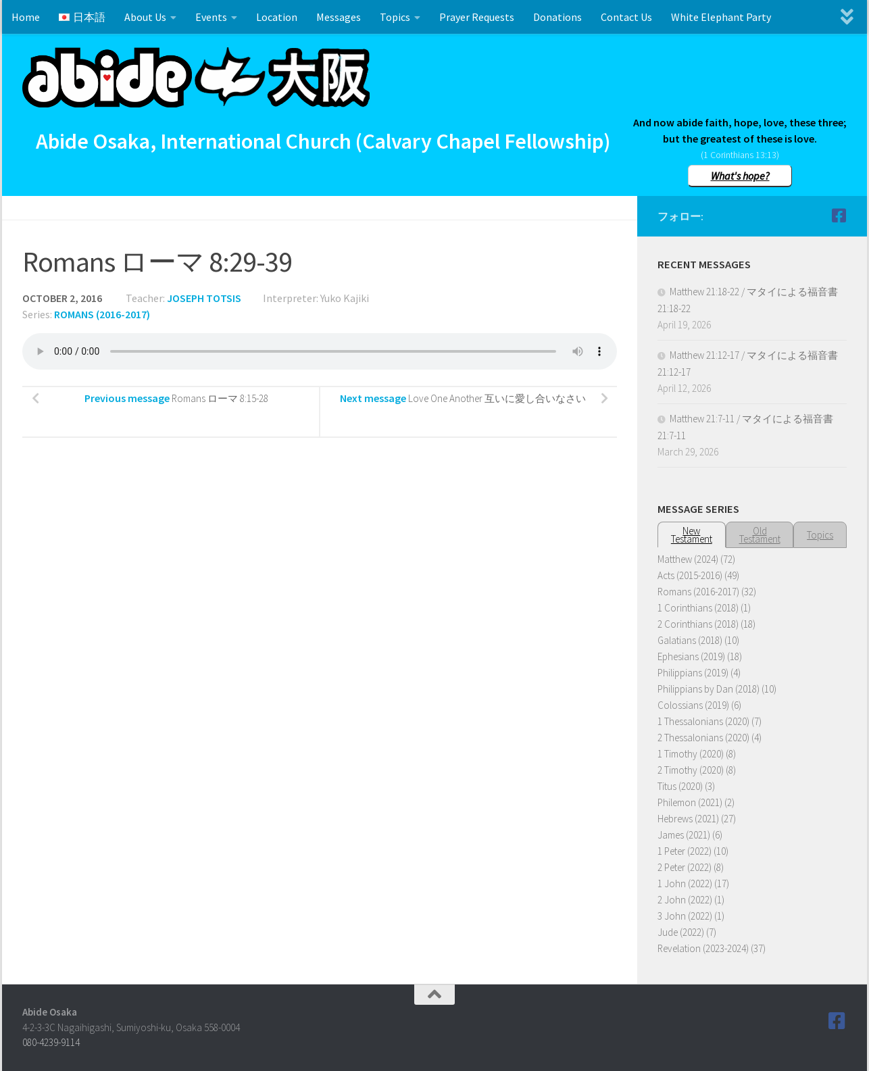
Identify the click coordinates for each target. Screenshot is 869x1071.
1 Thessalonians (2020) (703, 721)
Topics (395, 17)
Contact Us (626, 17)
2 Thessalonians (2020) (703, 737)
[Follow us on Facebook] (838, 215)
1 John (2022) (684, 883)
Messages (338, 17)
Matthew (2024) (687, 559)
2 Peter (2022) (684, 867)
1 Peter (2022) (684, 851)
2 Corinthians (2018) (698, 624)
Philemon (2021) (689, 802)
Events (211, 17)
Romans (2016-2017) (102, 314)
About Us (145, 17)
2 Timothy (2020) (690, 770)
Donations (557, 17)
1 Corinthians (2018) (698, 607)
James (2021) (683, 834)
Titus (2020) (680, 786)
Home (25, 17)
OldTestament (759, 534)
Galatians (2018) (689, 640)
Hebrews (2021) (688, 818)
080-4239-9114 (51, 1042)
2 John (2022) (684, 899)
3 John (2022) (684, 916)
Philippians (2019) (692, 672)
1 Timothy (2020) (690, 753)
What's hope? (740, 175)
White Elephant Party (721, 17)
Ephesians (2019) (691, 656)
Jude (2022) (680, 932)
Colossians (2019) (693, 705)
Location (276, 17)
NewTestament (691, 534)
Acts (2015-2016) (689, 575)
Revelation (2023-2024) (703, 948)
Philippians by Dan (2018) (708, 688)
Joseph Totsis (204, 298)
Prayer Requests (476, 17)
